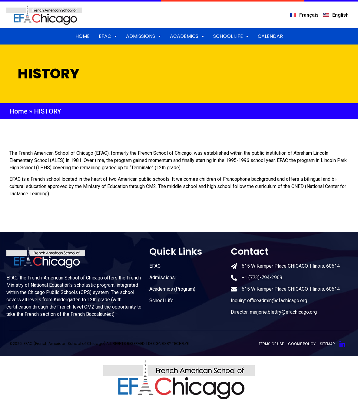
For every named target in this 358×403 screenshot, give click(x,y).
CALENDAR (270, 36)
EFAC (108, 36)
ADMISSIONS (143, 36)
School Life (231, 36)
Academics (187, 36)
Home (82, 36)
